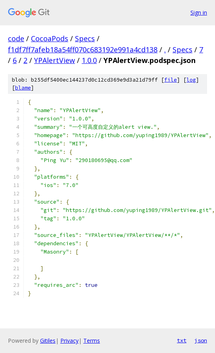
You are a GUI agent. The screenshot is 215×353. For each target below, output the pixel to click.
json (200, 340)
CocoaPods (49, 38)
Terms (91, 340)
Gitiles (48, 340)
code (16, 38)
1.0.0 (89, 60)
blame (23, 87)
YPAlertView (54, 60)
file (170, 79)
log (191, 79)
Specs (85, 38)
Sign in (198, 12)
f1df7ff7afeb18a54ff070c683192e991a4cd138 (82, 49)
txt (181, 340)
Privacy (69, 340)
